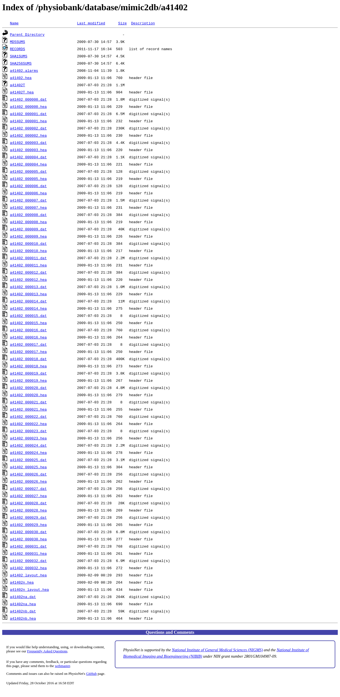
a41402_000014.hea (28, 308)
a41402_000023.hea (28, 438)
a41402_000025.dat (28, 459)
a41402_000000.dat (28, 99)
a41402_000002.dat (28, 128)
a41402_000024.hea (28, 452)
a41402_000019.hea (28, 380)
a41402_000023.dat (28, 430)
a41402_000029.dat (28, 517)
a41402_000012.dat (28, 272)
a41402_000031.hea (28, 553)
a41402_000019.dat (28, 373)
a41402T (17, 84)
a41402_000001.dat (28, 113)
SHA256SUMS (21, 63)
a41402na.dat (23, 596)
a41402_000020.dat (28, 387)
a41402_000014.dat (28, 301)
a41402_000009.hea (28, 236)
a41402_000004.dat (28, 156)
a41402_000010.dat (28, 243)
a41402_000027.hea (28, 495)
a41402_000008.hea (28, 221)
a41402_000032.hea (28, 567)
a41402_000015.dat (28, 315)
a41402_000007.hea (28, 207)
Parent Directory (27, 34)
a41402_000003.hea (28, 149)
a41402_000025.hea (28, 466)
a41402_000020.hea (28, 394)
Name (14, 23)
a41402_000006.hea (28, 192)
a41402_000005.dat (28, 171)
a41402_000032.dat (28, 560)
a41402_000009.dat (28, 229)
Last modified (91, 23)
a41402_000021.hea (28, 409)
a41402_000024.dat (28, 445)
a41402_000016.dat (28, 329)
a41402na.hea (23, 603)
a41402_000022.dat (28, 416)
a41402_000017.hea (28, 351)
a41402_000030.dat (28, 531)
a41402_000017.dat (28, 344)
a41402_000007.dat (28, 200)
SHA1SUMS (18, 56)
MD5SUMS (17, 41)
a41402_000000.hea (28, 106)
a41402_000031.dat (28, 546)
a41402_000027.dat (28, 488)
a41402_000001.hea (28, 120)
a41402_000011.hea (28, 265)
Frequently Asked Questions (47, 651)
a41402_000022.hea (28, 423)
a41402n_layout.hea (29, 589)
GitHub (91, 674)
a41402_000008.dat (28, 214)
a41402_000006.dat (28, 185)
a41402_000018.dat (28, 358)
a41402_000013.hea (28, 293)
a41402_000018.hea (28, 365)
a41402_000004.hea (28, 164)
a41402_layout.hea (28, 575)
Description (143, 23)
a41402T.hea (22, 92)
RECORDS (17, 48)
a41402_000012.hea (28, 279)
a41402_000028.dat (28, 502)
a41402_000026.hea (28, 481)
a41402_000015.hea (28, 322)
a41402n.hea (22, 582)
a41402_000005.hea (28, 178)
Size (122, 23)
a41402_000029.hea (28, 524)
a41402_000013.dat (28, 286)
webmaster (62, 666)
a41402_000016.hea (28, 337)
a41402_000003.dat (28, 142)
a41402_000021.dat (28, 402)
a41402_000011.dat (28, 257)
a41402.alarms (24, 70)
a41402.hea (21, 77)
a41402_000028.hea (28, 510)
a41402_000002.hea (28, 135)
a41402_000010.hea (28, 250)
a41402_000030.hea (28, 538)
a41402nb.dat (23, 611)
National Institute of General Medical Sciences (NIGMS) (217, 650)
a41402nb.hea (23, 618)
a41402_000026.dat (28, 474)
